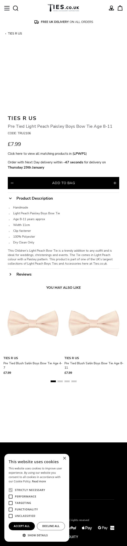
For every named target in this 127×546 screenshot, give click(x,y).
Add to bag (63, 232)
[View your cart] (120, 8)
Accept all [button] (22, 526)
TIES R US (15, 34)
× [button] (64, 458)
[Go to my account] (111, 8)
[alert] (36, 498)
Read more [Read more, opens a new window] (39, 481)
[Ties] (63, 8)
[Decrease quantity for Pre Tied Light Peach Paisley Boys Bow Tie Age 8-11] (12, 232)
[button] (37, 535)
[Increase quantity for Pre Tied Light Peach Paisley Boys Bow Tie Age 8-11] (115, 232)
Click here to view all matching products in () (47, 202)
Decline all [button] (51, 526)
